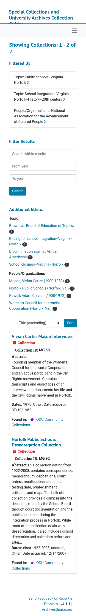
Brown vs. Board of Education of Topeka (41, 226)
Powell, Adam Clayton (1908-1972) (38, 295)
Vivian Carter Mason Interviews (42, 336)
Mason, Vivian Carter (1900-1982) (37, 281)
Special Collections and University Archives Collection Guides (41, 18)
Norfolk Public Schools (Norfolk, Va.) (39, 288)
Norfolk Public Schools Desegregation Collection (36, 442)
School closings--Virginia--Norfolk (36, 264)
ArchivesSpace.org (57, 609)
